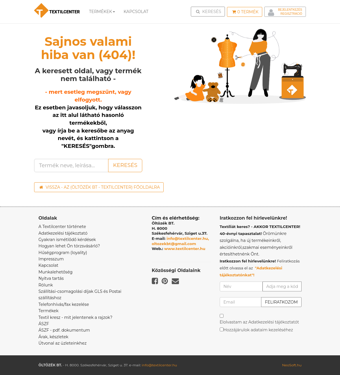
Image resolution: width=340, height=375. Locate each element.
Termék (245, 11)
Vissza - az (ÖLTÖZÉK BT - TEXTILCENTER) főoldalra (99, 187)
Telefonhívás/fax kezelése (63, 304)
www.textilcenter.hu (185, 248)
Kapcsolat (48, 265)
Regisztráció (291, 13)
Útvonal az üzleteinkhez (62, 343)
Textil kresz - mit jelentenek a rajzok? (75, 317)
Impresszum (51, 259)
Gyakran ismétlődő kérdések (67, 239)
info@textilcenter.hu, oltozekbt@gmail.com (180, 241)
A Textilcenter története (62, 226)
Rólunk (45, 285)
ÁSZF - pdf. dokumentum (64, 330)
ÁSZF (43, 323)
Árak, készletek (53, 336)
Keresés (209, 11)
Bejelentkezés (290, 9)
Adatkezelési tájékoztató (63, 233)
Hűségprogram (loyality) (62, 252)
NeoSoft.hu (292, 365)
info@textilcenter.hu (159, 365)
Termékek (102, 11)
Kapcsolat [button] (136, 11)
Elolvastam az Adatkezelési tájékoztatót (259, 322)
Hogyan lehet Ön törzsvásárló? (69, 246)
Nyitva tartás (51, 278)
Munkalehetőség (55, 272)
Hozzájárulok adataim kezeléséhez (258, 329)
